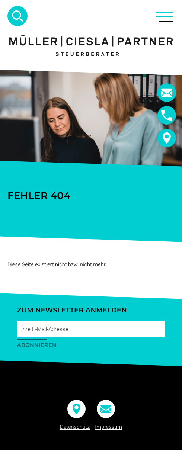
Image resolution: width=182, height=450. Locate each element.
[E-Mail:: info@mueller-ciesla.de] (166, 92)
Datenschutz (75, 427)
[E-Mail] (91, 329)
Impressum (108, 427)
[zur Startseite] (91, 45)
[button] (166, 115)
